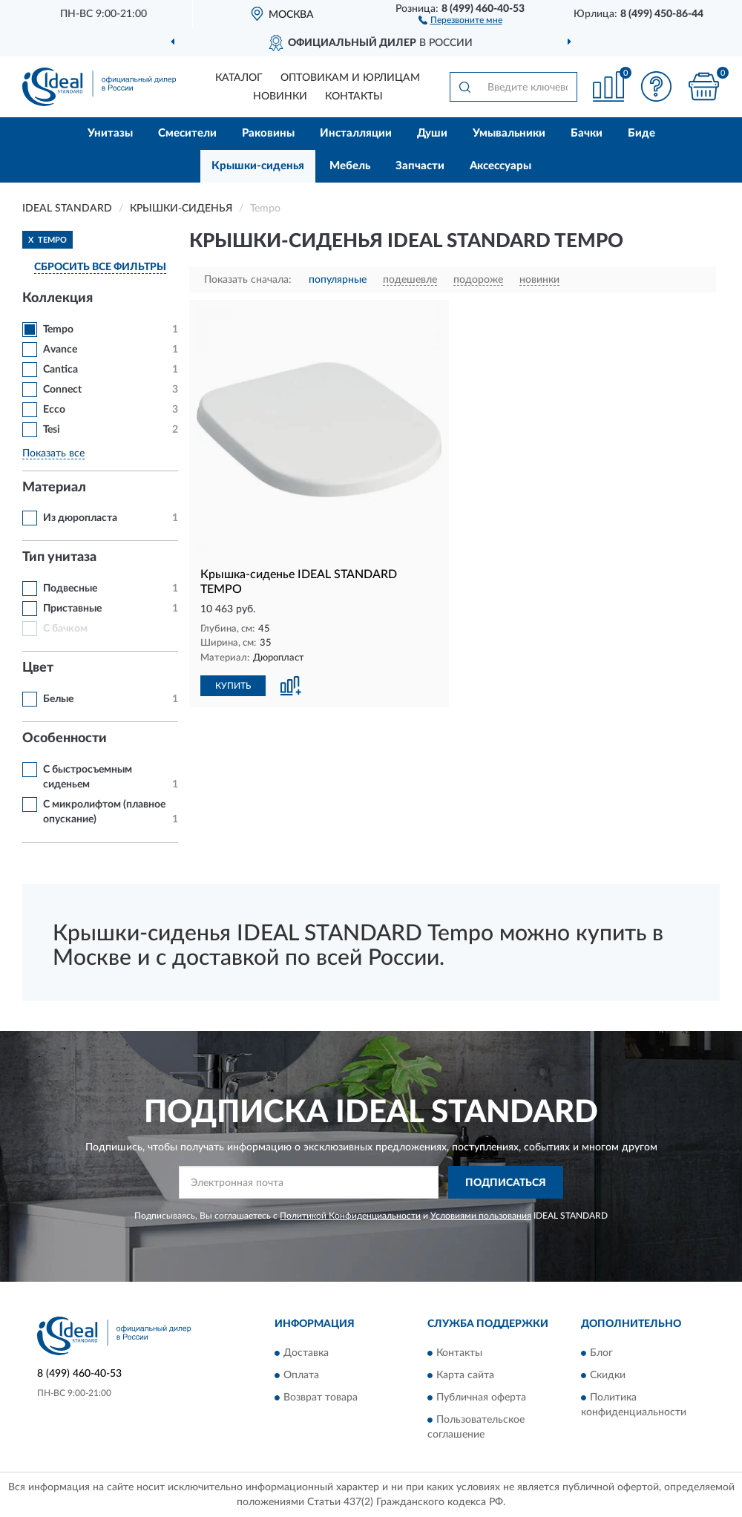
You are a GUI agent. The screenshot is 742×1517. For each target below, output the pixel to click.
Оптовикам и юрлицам (350, 78)
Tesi (51, 430)
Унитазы (110, 133)
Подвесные (70, 588)
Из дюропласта (80, 518)
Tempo (58, 329)
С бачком (65, 628)
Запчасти (419, 165)
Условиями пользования (480, 1215)
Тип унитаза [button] (59, 557)
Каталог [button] (239, 78)
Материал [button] (54, 487)
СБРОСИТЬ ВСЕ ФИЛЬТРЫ (100, 267)
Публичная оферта (481, 1397)
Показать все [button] (53, 453)
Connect (62, 389)
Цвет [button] (37, 668)
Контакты (354, 96)
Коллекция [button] (57, 298)
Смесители (187, 133)
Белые (58, 699)
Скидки (608, 1375)
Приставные (72, 608)
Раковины (268, 133)
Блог (601, 1353)
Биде (641, 133)
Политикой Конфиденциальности (350, 1215)
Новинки (280, 96)
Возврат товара (320, 1397)
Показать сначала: (248, 280)
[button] (460, 19)
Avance (60, 349)
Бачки (587, 133)
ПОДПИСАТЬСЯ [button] (505, 1183)
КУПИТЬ (233, 685)
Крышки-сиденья (257, 165)
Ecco (54, 409)
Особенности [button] (64, 738)
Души (432, 133)
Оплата (301, 1375)
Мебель (349, 165)
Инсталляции (356, 133)
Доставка (306, 1353)
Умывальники (509, 133)
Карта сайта (465, 1375)
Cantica (60, 369)
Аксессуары (500, 165)
